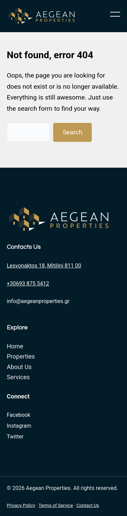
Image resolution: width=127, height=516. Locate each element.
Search (73, 132)
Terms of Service (56, 505)
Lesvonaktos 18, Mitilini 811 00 (44, 265)
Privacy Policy (21, 505)
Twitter (15, 436)
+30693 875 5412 (28, 283)
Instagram (19, 426)
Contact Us (88, 505)
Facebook (18, 415)
